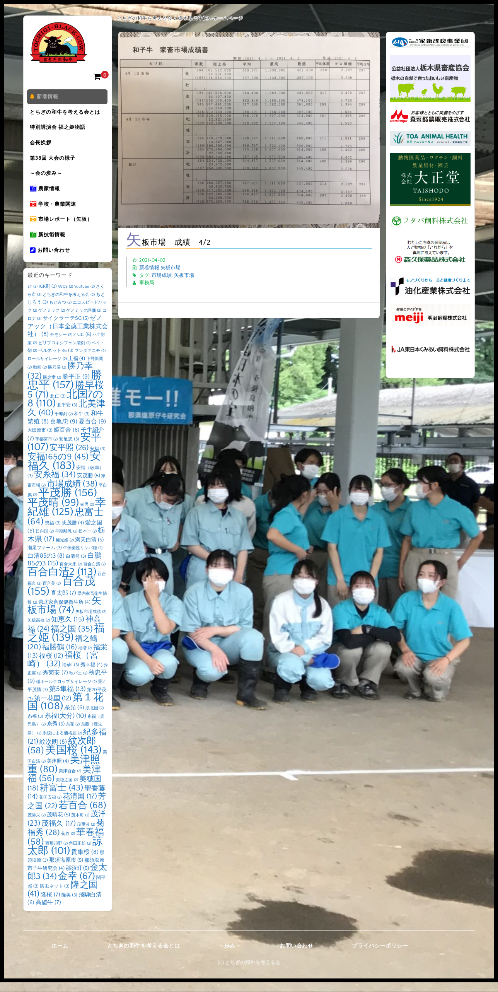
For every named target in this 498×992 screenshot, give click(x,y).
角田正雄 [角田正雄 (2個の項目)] (80, 853)
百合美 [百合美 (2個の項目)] (52, 593)
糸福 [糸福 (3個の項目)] (35, 726)
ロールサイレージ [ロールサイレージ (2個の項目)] (47, 368)
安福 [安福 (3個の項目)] (98, 458)
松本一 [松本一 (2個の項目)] (87, 541)
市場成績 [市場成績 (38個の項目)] (72, 494)
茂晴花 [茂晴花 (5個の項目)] (58, 825)
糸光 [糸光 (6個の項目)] (74, 718)
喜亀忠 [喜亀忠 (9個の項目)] (63, 431)
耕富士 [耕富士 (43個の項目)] (61, 797)
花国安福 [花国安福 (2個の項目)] (50, 807)
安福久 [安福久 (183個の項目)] (64, 471)
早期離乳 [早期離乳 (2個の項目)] (66, 541)
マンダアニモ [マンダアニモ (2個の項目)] (90, 361)
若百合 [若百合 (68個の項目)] (82, 815)
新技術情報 (49, 243)
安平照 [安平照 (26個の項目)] (69, 457)
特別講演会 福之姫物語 (59, 129)
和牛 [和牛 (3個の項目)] (82, 423)
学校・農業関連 (54, 210)
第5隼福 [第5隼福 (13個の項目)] (67, 699)
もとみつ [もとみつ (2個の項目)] (60, 312)
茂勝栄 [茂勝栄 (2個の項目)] (36, 825)
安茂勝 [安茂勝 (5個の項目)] (88, 486)
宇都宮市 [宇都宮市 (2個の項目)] (46, 449)
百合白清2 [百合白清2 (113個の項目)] (61, 581)
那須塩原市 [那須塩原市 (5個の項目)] (66, 870)
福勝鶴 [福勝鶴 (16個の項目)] (59, 657)
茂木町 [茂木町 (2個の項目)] (80, 825)
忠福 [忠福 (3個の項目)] (53, 532)
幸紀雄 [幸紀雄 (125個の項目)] (66, 517)
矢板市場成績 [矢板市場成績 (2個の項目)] (90, 621)
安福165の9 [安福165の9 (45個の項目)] (58, 467)
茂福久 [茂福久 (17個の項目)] (58, 833)
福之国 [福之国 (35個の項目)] (72, 639)
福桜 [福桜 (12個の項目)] (51, 665)
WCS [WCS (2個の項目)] (65, 296)
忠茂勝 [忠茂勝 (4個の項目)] (73, 532)
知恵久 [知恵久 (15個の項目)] (67, 629)
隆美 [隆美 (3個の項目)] (69, 904)
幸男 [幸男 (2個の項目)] (87, 514)
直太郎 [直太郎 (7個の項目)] (63, 602)
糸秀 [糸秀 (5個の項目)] (56, 734)
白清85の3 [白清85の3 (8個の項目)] (46, 565)
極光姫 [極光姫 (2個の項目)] (65, 550)
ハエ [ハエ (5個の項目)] (82, 344)
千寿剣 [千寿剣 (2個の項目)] (64, 424)
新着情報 (45, 97)
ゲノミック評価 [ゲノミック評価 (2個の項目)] (83, 320)
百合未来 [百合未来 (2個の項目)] (71, 574)
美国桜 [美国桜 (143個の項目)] (73, 760)
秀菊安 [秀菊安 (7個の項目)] (55, 683)
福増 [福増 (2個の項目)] (85, 658)
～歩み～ (229, 956)
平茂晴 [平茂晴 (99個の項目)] (53, 512)
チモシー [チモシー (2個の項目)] (61, 345)
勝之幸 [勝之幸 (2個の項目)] (52, 387)
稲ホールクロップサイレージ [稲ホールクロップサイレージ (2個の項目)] (66, 691)
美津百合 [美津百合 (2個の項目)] (70, 781)
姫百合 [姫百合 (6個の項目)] (67, 440)
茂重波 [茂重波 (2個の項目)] (86, 834)
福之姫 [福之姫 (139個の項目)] (66, 643)
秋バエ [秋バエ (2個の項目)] (78, 683)
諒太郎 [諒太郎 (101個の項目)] (65, 856)
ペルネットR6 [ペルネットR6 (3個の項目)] (55, 360)
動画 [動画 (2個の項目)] (40, 377)
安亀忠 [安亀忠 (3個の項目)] (69, 449)
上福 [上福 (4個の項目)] (76, 368)
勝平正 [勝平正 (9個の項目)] (76, 386)
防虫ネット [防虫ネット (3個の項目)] (55, 896)
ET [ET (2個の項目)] (32, 296)
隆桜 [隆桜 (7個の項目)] (50, 904)
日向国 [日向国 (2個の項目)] (45, 541)
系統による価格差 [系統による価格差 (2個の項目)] (62, 743)
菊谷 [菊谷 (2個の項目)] (68, 844)
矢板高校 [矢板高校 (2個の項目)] (38, 630)
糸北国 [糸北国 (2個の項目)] (94, 718)
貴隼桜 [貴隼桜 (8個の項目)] (85, 862)
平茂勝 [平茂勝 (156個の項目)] (67, 503)
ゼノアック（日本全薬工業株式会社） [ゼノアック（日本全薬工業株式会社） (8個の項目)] (67, 336)
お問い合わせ (51, 259)
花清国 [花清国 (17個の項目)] (80, 806)
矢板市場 (170, 267)
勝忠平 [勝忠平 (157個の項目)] (64, 390)
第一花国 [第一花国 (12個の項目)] (52, 708)
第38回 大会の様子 (54, 162)
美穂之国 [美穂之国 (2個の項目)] (67, 790)
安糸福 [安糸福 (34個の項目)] (55, 485)
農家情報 (46, 194)
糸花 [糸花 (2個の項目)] (73, 734)
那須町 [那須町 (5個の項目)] (77, 878)
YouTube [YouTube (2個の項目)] (84, 296)
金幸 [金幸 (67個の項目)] (76, 886)
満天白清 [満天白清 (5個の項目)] (89, 549)
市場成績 (162, 275)
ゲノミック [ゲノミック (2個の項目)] (51, 320)
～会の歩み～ (47, 178)
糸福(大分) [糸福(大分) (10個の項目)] (65, 725)
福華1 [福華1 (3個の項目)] (70, 674)
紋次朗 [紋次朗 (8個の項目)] (53, 752)
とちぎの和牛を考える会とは (66, 113)
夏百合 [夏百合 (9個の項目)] (92, 431)
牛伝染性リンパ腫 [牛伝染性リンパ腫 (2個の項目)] (82, 558)
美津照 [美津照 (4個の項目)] (58, 771)
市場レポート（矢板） (62, 227)
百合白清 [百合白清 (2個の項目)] (94, 574)
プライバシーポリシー (380, 956)
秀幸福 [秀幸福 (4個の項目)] (91, 674)
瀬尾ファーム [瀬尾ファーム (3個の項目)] (44, 557)
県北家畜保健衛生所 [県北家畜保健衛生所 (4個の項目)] (64, 612)
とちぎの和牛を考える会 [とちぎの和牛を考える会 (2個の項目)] (69, 304)
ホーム (59, 956)
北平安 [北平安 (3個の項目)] (67, 415)
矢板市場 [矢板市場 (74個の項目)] (64, 616)
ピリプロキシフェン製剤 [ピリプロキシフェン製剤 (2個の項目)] (64, 352)
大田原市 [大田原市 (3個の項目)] (40, 439)
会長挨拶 (42, 146)
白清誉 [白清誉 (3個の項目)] (76, 566)
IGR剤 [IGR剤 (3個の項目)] (48, 296)
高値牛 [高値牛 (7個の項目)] (48, 912)
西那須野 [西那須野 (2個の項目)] (56, 853)
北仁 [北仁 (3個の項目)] (58, 405)
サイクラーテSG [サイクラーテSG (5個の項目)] (66, 328)
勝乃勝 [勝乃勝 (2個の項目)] (57, 377)
